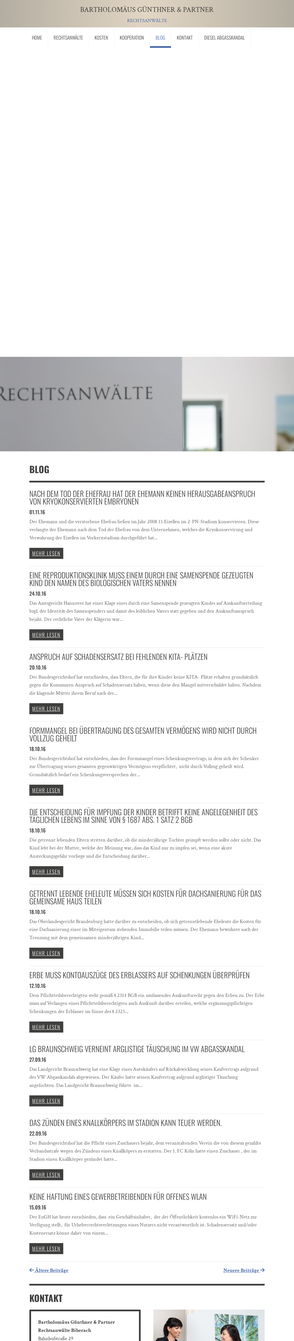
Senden (234, 1255)
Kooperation (132, 37)
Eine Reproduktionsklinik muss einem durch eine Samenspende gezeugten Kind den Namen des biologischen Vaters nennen (141, 268)
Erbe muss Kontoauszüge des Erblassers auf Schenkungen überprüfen (139, 664)
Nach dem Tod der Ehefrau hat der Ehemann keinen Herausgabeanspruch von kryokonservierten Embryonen (142, 186)
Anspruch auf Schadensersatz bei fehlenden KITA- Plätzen (118, 345)
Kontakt (185, 37)
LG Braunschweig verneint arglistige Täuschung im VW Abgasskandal (137, 738)
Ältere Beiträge (48, 959)
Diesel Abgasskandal (224, 37)
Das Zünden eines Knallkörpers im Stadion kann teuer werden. (125, 812)
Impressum (68, 1290)
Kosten (101, 37)
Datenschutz (104, 1290)
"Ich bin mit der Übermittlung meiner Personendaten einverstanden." (124, 1240)
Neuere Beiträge (244, 959)
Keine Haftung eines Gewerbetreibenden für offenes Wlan (118, 885)
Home (37, 37)
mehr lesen (46, 242)
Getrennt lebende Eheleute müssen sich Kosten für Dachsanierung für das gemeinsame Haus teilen (145, 586)
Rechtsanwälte (68, 37)
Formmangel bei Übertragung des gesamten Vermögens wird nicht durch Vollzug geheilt (143, 423)
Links (40, 1290)
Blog (160, 37)
